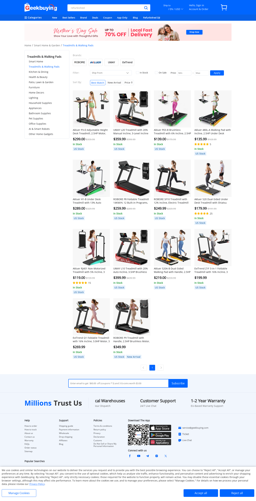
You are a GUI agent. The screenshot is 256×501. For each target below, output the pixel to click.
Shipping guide (66, 426)
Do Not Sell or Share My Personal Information (104, 445)
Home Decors (36, 92)
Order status (30, 448)
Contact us (29, 437)
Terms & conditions (102, 426)
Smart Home (36, 61)
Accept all (201, 493)
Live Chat (185, 440)
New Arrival (114, 82)
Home (27, 45)
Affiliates (63, 440)
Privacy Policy (37, 484)
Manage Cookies (19, 493)
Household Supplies (40, 103)
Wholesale (64, 433)
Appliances (35, 108)
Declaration (99, 437)
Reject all (237, 493)
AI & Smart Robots (39, 128)
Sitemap (28, 451)
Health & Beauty (38, 77)
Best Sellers (68, 17)
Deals (95, 17)
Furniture (34, 87)
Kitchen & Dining (38, 71)
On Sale (160, 72)
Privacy (96, 433)
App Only (122, 17)
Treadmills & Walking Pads (44, 66)
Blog (135, 17)
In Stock (142, 72)
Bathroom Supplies (40, 113)
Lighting (33, 97)
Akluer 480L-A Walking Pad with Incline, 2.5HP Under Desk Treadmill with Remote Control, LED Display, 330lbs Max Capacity (212, 131)
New (54, 17)
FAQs (26, 444)
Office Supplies (37, 123)
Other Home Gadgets (41, 134)
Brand (83, 17)
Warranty (28, 440)
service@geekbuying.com (193, 428)
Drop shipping (65, 437)
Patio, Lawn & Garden (41, 82)
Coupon (107, 17)
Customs (97, 440)
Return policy (99, 429)
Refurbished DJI (151, 17)
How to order (30, 426)
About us (28, 433)
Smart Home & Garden (47, 45)
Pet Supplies (36, 118)
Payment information (69, 429)
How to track (30, 429)
